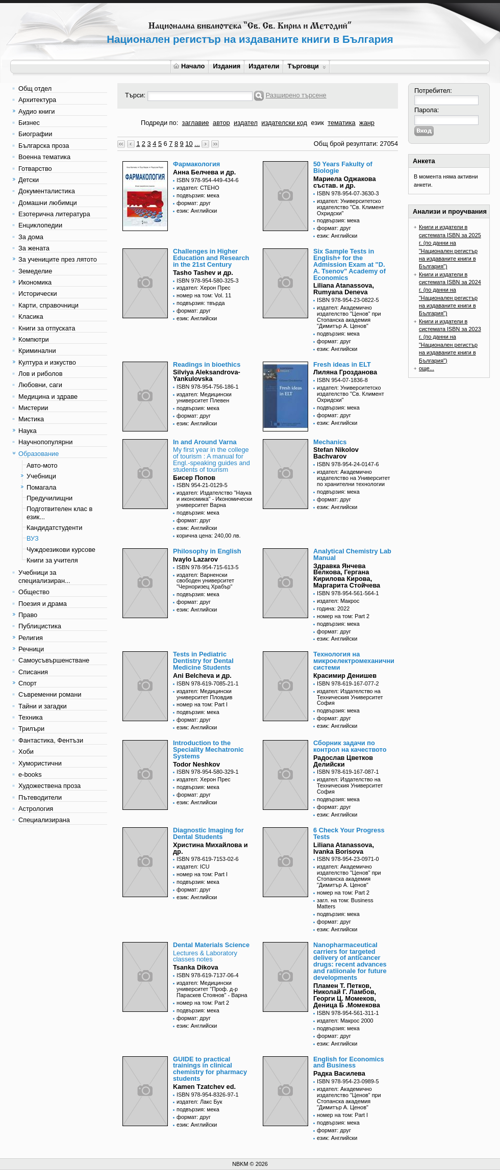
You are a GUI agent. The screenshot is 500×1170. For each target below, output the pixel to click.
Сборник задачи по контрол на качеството (350, 746)
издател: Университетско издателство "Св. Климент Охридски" (350, 207)
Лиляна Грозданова (345, 372)
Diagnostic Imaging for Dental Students (208, 833)
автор (221, 122)
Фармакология (196, 164)
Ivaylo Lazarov (195, 559)
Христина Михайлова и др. (210, 848)
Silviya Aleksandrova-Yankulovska (206, 375)
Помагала (41, 487)
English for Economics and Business (348, 1062)
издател (246, 122)
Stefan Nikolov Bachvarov (336, 453)
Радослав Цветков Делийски (343, 761)
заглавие (195, 122)
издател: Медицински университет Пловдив (205, 694)
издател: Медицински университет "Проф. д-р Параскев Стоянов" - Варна (212, 989)
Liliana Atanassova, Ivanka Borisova (343, 848)
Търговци (306, 66)
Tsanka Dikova (195, 967)
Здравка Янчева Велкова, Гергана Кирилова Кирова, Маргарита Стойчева (346, 575)
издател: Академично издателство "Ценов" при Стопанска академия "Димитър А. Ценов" (349, 316)
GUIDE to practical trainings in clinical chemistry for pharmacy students (210, 1068)
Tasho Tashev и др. (203, 272)
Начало (189, 66)
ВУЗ (33, 538)
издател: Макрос (338, 601)
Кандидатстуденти (54, 527)
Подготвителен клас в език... (59, 512)
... (197, 143)
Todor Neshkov (196, 764)
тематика (341, 122)
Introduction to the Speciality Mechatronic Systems (208, 749)
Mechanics (329, 442)
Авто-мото (42, 465)
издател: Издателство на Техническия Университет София (350, 697)
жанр (366, 122)
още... (426, 368)
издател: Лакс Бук (199, 1102)
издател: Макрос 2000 (345, 1021)
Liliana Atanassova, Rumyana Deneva (343, 289)
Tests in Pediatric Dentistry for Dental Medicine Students (203, 660)
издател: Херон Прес (204, 288)
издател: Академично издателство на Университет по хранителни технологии (353, 478)
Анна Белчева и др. (204, 172)
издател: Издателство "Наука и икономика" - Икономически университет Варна (215, 499)
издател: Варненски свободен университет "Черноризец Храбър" (205, 581)
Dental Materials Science (211, 945)
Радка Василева (339, 1073)
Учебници (41, 476)
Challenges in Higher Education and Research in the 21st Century (211, 257)
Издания (226, 66)
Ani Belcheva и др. (202, 675)
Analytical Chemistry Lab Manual (352, 554)
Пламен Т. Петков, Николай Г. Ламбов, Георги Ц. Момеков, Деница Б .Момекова (346, 995)
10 (188, 143)
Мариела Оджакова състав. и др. (344, 182)
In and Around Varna (205, 442)
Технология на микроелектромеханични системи (353, 660)
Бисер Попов (194, 477)
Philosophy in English (207, 551)
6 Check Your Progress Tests (349, 833)
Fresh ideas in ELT (342, 364)
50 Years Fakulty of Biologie (342, 167)
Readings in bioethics (206, 364)
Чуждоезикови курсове (61, 549)
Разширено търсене (296, 95)
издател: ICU (193, 866)
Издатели (263, 66)
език (317, 122)
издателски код (284, 122)
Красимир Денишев (345, 675)
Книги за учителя (52, 560)
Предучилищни (49, 498)
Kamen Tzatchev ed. (204, 1086)
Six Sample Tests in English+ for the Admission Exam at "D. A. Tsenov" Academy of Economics (349, 264)
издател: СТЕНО (198, 188)
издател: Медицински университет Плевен (204, 397)
